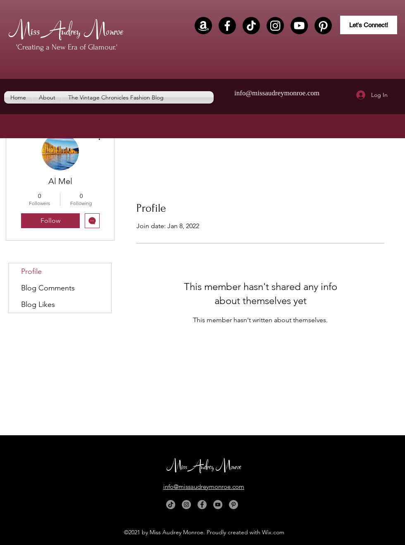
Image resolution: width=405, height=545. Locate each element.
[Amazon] (203, 25)
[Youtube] (299, 25)
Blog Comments (48, 288)
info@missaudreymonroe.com (276, 93)
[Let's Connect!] (368, 25)
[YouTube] (217, 504)
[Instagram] (275, 25)
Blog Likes (38, 304)
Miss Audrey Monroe (65, 29)
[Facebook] (227, 25)
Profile (31, 271)
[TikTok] (251, 25)
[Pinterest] (323, 25)
